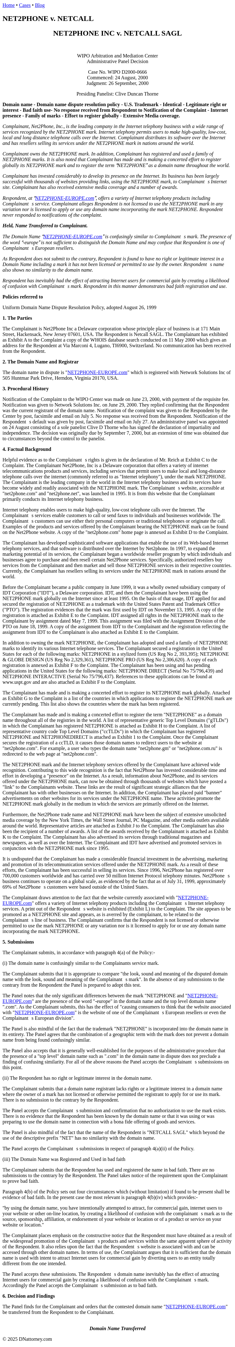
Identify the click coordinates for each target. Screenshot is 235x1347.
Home (9, 5)
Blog (40, 5)
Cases (25, 5)
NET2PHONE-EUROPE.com (64, 198)
